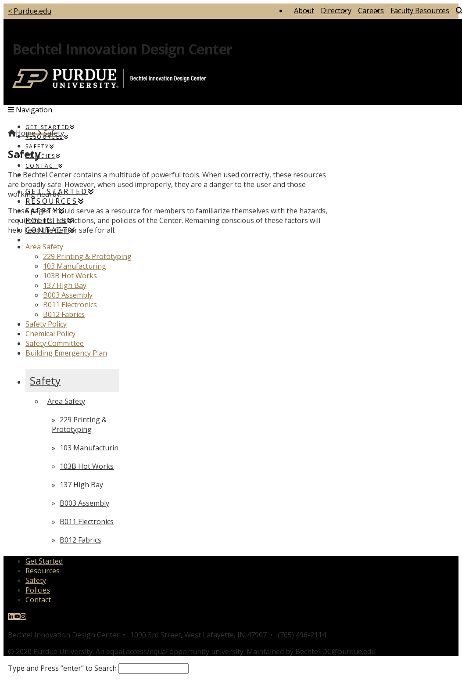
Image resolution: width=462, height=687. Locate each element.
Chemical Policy (50, 333)
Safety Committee (54, 343)
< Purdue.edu (29, 11)
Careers (371, 10)
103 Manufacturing (74, 266)
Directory (336, 10)
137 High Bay (64, 285)
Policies (37, 590)
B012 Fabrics (64, 314)
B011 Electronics (70, 304)
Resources (42, 570)
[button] (30, 110)
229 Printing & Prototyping (87, 256)
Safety (45, 380)
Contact (38, 599)
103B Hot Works (70, 276)
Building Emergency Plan (66, 353)
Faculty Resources (419, 10)
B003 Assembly (68, 295)
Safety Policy (46, 324)
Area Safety (44, 247)
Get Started (44, 561)
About (304, 10)
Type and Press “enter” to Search (62, 668)
